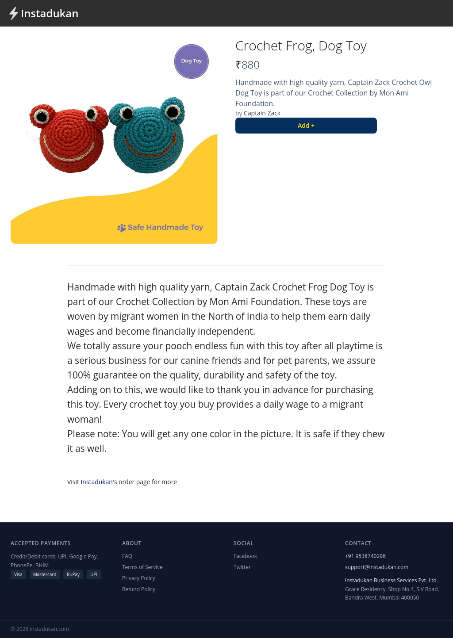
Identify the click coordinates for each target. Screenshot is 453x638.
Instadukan (49, 13)
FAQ (127, 556)
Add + (306, 125)
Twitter (242, 567)
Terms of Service (142, 567)
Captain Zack (262, 113)
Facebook (245, 556)
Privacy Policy (138, 578)
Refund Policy (138, 589)
